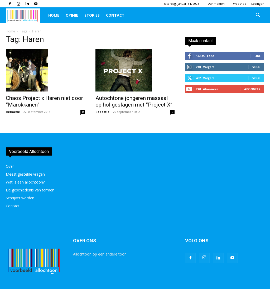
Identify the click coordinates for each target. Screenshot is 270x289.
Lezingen (257, 4)
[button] (258, 15)
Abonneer (252, 89)
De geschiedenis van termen (30, 189)
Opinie (72, 15)
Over (10, 166)
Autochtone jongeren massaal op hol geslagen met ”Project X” (133, 101)
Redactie (13, 112)
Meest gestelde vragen (25, 174)
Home (53, 15)
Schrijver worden (20, 197)
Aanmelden (216, 4)
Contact (115, 15)
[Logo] (25, 15)
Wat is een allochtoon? (25, 182)
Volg (256, 67)
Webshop (239, 4)
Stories (92, 15)
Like (257, 56)
